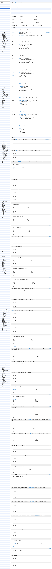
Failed (3, 266)
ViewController (3, 333)
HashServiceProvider (4, 201)
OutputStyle (3, 89)
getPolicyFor (20, 103)
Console (3, 50)
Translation (3, 378)
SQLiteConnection (4, 157)
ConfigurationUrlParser (4, 143)
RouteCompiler (3, 321)
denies (19, 61)
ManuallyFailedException (5, 277)
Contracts (3, 98)
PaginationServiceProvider (5, 254)
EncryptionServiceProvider (5, 162)
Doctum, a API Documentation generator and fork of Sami (46, 568)
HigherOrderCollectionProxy (5, 363)
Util (2, 97)
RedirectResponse (4, 211)
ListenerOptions (4, 275)
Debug (3, 108)
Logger (3, 220)
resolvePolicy (20, 111)
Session (2, 334)
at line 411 (50, 361)
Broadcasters (3, 33)
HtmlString (3, 365)
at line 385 (50, 348)
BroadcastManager (4, 37)
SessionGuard (3, 30)
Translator (3, 383)
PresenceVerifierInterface (5, 390)
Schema (3, 142)
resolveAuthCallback (21, 100)
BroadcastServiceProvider (5, 38)
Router (3, 329)
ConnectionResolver (4, 146)
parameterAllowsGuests (21, 89)
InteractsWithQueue (4, 272)
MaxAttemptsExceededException (5, 278)
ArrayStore (3, 55)
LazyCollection (3, 367)
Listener (3, 274)
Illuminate (15, 2)
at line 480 (50, 406)
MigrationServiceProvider (5, 153)
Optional (3, 371)
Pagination (3, 251)
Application (3, 84)
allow (19, 29)
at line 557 (50, 445)
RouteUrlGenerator (4, 328)
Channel (3, 39)
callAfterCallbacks (21, 97)
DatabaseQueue (4, 271)
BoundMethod (3, 92)
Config (3, 103)
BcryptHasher (3, 199)
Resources (3, 206)
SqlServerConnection (4, 159)
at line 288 (50, 288)
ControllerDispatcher (4, 307)
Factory (3, 389)
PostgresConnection (4, 155)
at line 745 (50, 548)
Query (3, 141)
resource (20, 44)
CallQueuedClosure (4, 269)
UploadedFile (3, 215)
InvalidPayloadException (4, 273)
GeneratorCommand (4, 88)
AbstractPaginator (4, 252)
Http (2, 202)
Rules (3, 386)
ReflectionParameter (26, 89)
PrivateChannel (4, 44)
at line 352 (50, 334)
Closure (13, 47)
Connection (3, 144)
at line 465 (50, 394)
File (2, 208)
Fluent (3, 362)
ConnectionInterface (4, 145)
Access (19, 2)
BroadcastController (4, 34)
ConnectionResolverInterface (5, 147)
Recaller (3, 28)
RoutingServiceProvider (4, 330)
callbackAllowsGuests (21, 86)
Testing (3, 207)
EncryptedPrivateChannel (5, 40)
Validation (3, 384)
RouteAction (3, 318)
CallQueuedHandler (4, 270)
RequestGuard (3, 29)
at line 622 (50, 474)
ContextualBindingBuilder (5, 94)
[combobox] (5, 2)
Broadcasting (3, 32)
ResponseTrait (3, 214)
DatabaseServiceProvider (5, 149)
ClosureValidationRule (4, 387)
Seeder (3, 158)
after (19, 55)
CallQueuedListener (4, 164)
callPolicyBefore (20, 117)
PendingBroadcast (4, 42)
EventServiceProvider (4, 166)
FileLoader (3, 380)
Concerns (3, 203)
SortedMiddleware (4, 331)
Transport (3, 224)
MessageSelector (4, 381)
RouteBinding (3, 319)
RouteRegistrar (3, 326)
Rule (2, 391)
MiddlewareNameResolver (5, 310)
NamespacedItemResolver (5, 370)
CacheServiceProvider (4, 57)
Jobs (2, 267)
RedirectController (4, 313)
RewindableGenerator (4, 96)
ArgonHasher (3, 198)
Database (3, 107)
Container (3, 91)
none (19, 69)
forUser (19, 125)
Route (3, 317)
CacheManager (4, 56)
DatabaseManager (4, 148)
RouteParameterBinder (4, 325)
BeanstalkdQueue (4, 268)
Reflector (3, 374)
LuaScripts (3, 276)
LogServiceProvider (4, 219)
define (19, 41)
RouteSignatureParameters (5, 327)
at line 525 (50, 433)
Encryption (3, 109)
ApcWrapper (3, 53)
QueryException (4, 156)
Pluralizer (3, 372)
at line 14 (50, 139)
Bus (2, 45)
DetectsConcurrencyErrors (5, 150)
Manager (3, 368)
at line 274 (50, 277)
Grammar (3, 152)
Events (3, 51)
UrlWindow (3, 256)
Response (3, 213)
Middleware (3, 205)
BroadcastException (4, 36)
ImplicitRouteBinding (4, 309)
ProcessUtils (3, 373)
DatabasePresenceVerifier (5, 388)
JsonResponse (3, 210)
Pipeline (2, 257)
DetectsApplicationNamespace (5, 87)
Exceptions (3, 204)
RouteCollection (4, 320)
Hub (2, 258)
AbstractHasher (4, 196)
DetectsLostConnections (4, 151)
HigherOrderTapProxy (4, 364)
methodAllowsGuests (21, 83)
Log (2, 216)
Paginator (3, 255)
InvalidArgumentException (16, 200)
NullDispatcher (3, 167)
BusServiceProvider (4, 46)
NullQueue (3, 279)
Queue (2, 261)
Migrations (3, 140)
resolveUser (20, 128)
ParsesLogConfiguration (4, 221)
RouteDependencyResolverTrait (5, 322)
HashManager (3, 200)
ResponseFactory (4, 316)
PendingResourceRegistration (5, 311)
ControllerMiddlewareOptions (5, 308)
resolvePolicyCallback (21, 114)
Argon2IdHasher (4, 197)
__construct (20, 35)
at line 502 (50, 419)
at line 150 (50, 202)
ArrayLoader (3, 379)
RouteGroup (3, 324)
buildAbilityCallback (21, 47)
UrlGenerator (3, 332)
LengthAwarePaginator (4, 253)
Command (3, 85)
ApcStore (3, 52)
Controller (3, 306)
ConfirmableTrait (4, 86)
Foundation (3, 112)
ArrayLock (3, 54)
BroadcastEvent (4, 35)
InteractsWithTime (4, 366)
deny (19, 32)
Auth (2, 99)
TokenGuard (3, 31)
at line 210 (50, 225)
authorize (20, 72)
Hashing (3, 195)
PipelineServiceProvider (4, 260)
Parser (3, 90)
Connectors (3, 263)
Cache (2, 49)
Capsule (3, 262)
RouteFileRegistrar (4, 323)
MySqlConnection (4, 154)
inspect (19, 75)
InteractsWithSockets (4, 41)
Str (2, 376)
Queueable (3, 48)
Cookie (3, 106)
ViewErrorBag (3, 377)
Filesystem (3, 111)
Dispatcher (3, 47)
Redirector (3, 314)
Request (3, 212)
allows (19, 58)
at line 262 (50, 266)
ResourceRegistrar (4, 315)
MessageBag (3, 369)
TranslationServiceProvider (5, 382)
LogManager (3, 218)
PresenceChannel (4, 43)
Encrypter (3, 161)
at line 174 (50, 214)
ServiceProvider (4, 375)
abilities (19, 131)
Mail (2, 222)
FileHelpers (3, 209)
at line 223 (50, 236)
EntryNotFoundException (5, 95)
